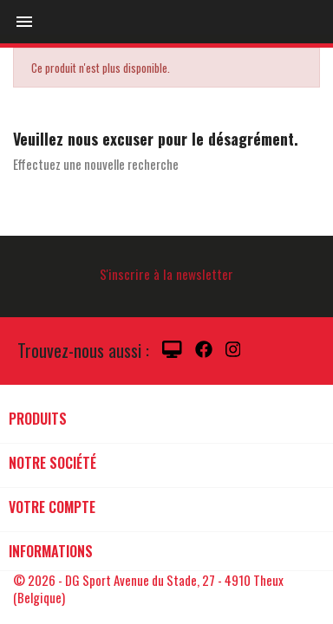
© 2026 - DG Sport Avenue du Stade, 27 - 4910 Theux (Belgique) (148, 588)
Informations (51, 551)
